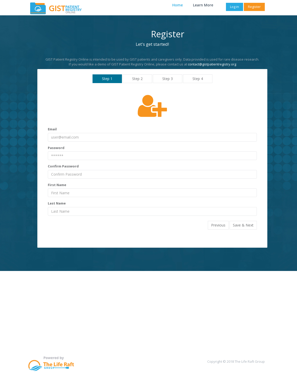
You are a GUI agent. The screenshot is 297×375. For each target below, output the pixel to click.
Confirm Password (63, 166)
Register (254, 6)
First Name (57, 185)
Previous (218, 225)
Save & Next (243, 225)
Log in (234, 6)
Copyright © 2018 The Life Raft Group (236, 361)
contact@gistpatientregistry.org (212, 64)
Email (52, 129)
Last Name (57, 203)
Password (56, 147)
